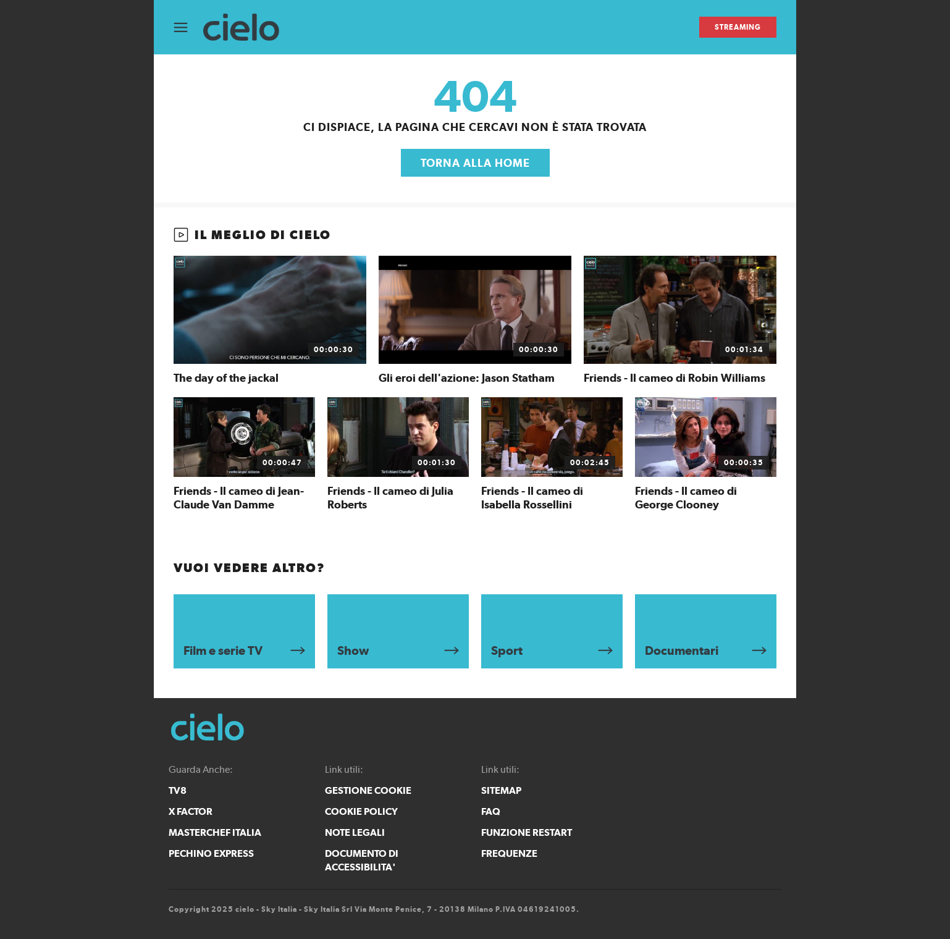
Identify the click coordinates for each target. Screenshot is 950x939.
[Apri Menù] (188, 27)
